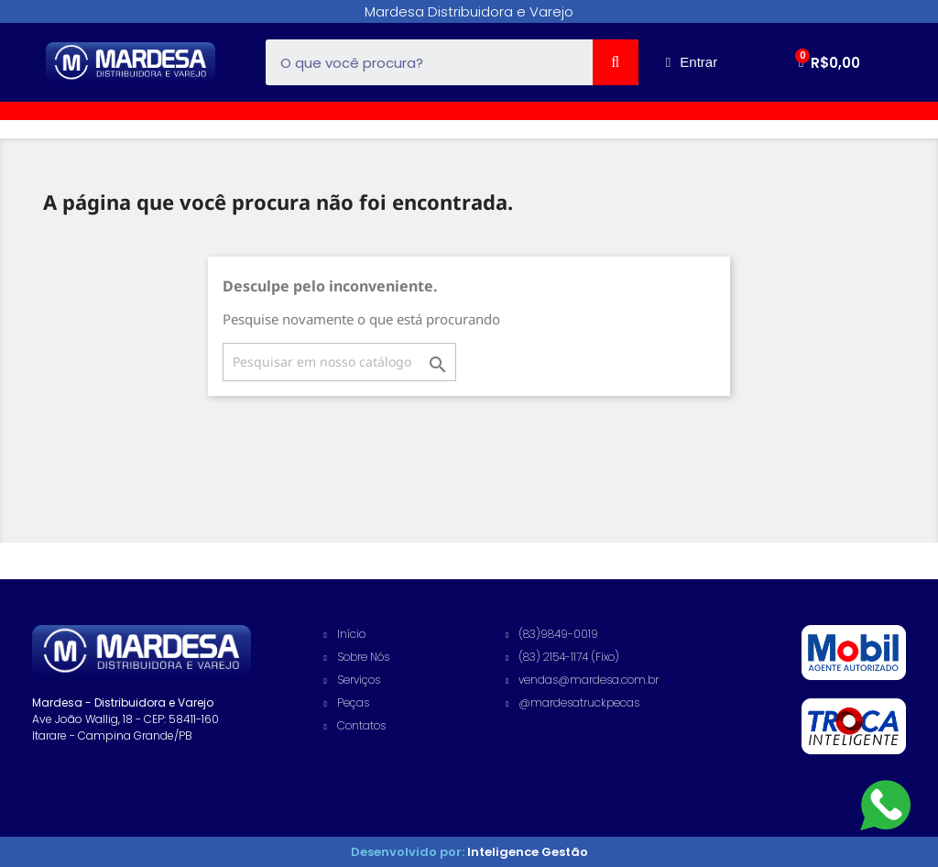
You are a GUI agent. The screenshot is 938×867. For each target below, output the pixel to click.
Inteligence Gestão (526, 852)
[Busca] (339, 362)
